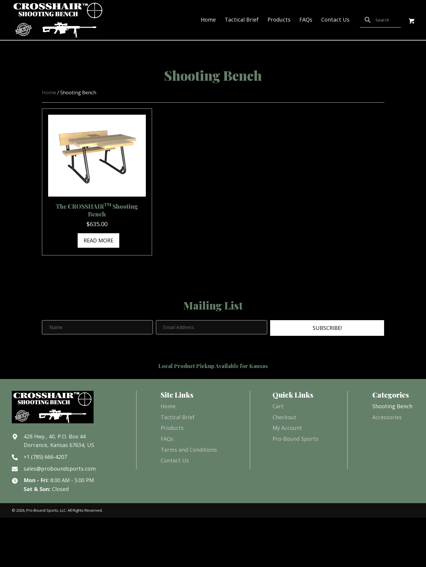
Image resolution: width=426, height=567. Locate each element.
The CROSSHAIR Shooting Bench (97, 210)
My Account (287, 427)
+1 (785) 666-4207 (45, 456)
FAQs (167, 438)
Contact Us (175, 460)
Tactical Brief (178, 417)
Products (172, 427)
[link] (208, 20)
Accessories (387, 417)
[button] (412, 21)
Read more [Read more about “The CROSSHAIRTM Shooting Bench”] (98, 240)
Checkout (284, 417)
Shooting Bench (392, 406)
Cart (277, 406)
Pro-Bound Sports (295, 438)
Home (49, 92)
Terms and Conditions (189, 449)
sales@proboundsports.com (60, 468)
